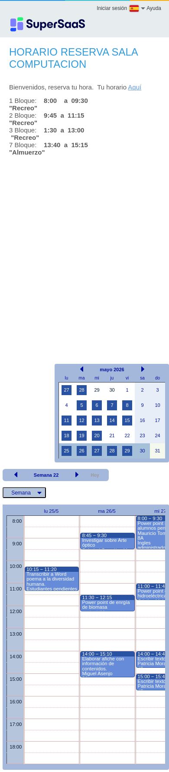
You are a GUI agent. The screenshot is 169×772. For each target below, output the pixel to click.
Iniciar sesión (112, 8)
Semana (21, 493)
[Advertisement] (81, 250)
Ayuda (153, 8)
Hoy (95, 475)
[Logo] (47, 24)
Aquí (134, 87)
